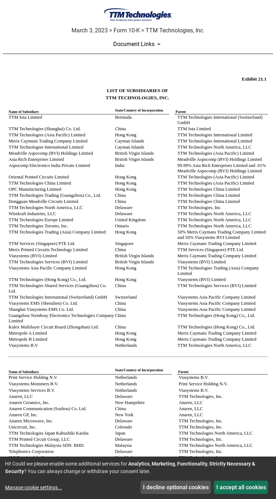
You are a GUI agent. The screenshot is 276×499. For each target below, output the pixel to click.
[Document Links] (138, 44)
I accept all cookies (241, 487)
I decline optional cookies (176, 487)
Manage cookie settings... (33, 487)
